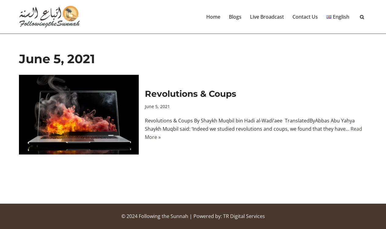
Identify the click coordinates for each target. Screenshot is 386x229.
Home (213, 16)
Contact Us (305, 16)
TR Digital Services (244, 216)
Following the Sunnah (163, 216)
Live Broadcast (267, 16)
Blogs (235, 16)
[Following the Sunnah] (49, 16)
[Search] (362, 17)
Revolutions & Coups (190, 94)
